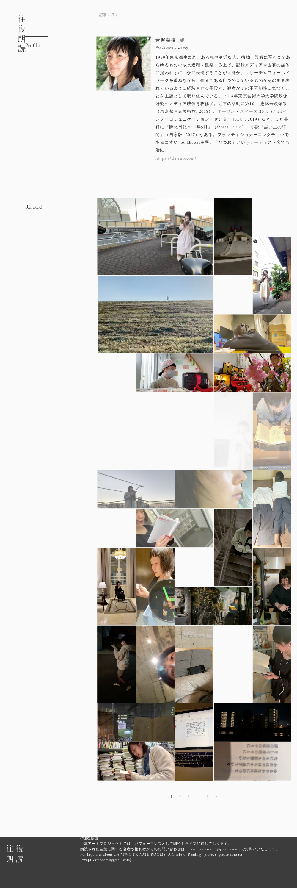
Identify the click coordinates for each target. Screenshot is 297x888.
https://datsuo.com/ (176, 158)
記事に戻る (109, 15)
